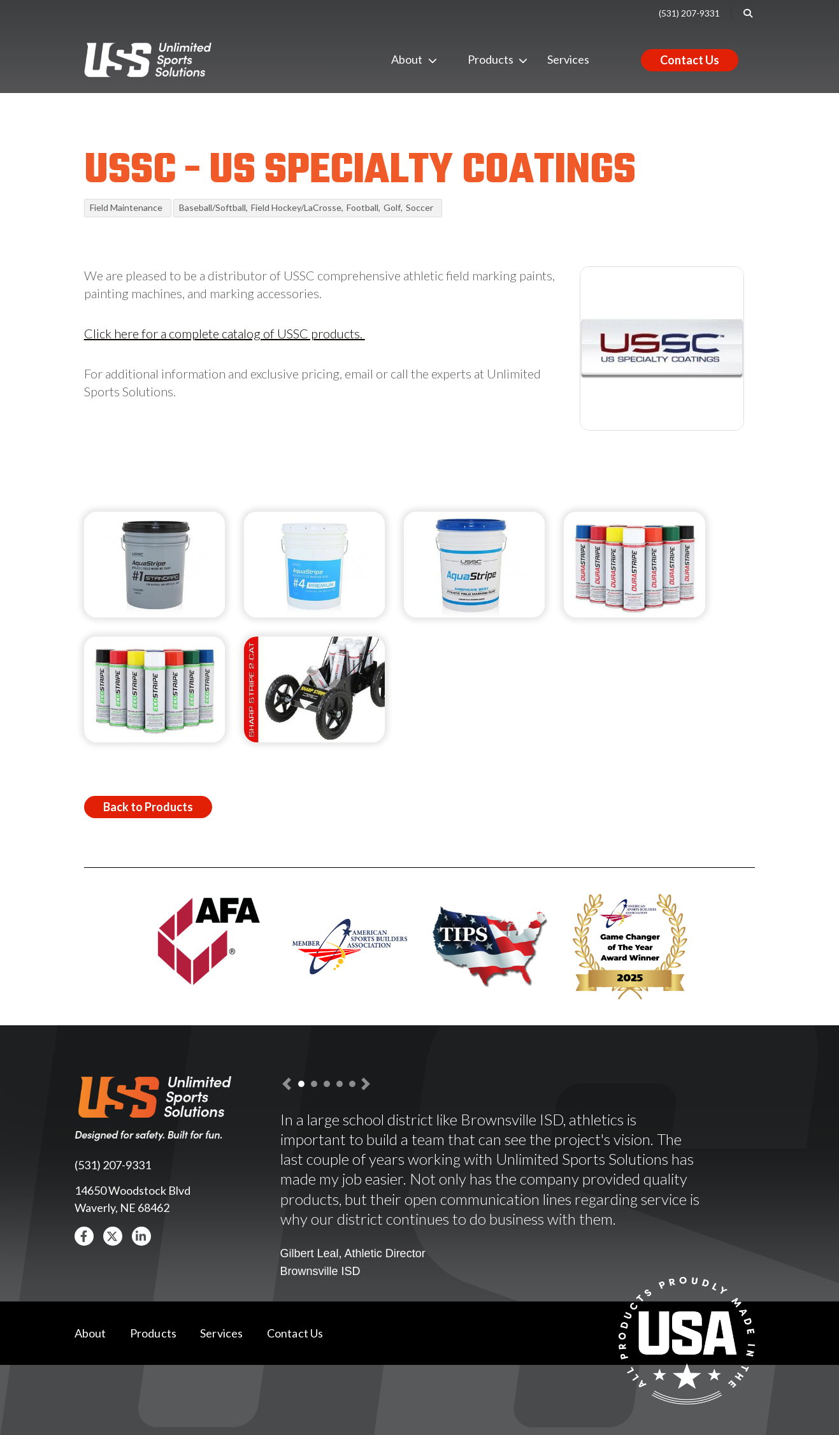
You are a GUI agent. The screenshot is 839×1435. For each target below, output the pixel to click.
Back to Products (148, 807)
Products (478, 59)
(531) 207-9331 (689, 13)
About (401, 59)
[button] (84, 1236)
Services (568, 59)
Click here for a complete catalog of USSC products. (224, 333)
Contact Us (689, 60)
